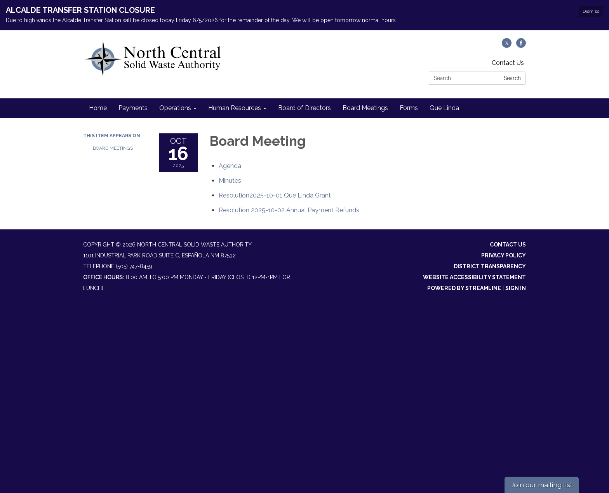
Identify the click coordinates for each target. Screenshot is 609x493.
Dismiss (591, 11)
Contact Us (508, 62)
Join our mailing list (541, 485)
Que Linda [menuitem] (444, 108)
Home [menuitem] (98, 108)
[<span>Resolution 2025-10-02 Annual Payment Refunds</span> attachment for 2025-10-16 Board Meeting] (289, 210)
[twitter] (507, 45)
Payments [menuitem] (133, 108)
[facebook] (521, 45)
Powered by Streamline (464, 288)
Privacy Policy (503, 255)
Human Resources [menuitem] (234, 108)
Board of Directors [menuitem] (304, 108)
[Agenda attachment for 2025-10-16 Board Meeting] (230, 166)
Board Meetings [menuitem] (365, 108)
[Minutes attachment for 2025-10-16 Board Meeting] (230, 180)
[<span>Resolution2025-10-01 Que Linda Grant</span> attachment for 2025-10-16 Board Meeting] (275, 195)
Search (512, 78)
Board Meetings (113, 148)
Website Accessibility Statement (474, 277)
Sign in (515, 288)
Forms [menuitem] (409, 108)
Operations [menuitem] (175, 108)
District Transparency (490, 266)
